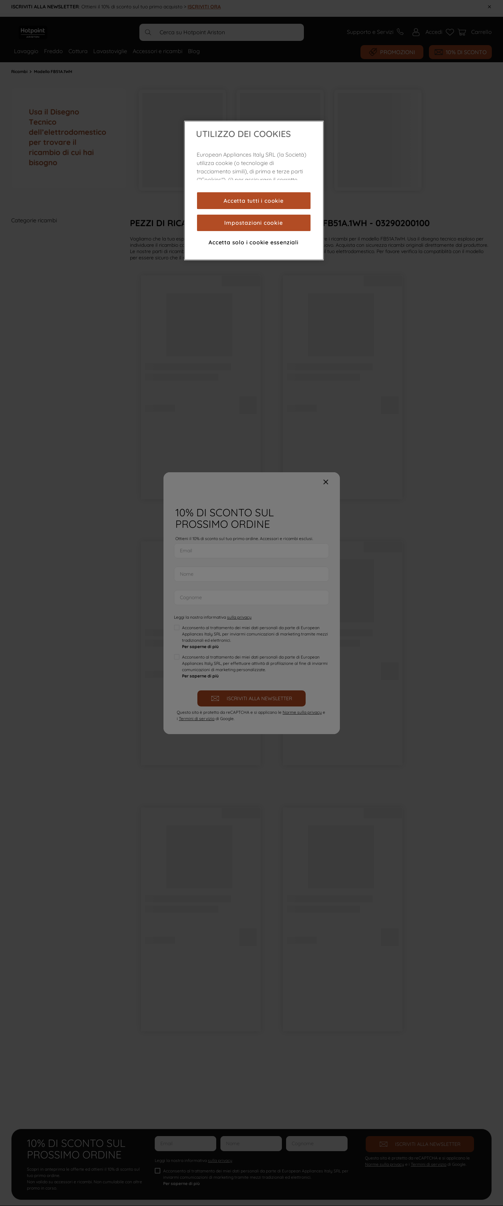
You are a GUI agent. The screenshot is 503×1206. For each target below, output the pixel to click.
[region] (254, 190)
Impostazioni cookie (253, 222)
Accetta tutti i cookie (254, 200)
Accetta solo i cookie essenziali (254, 242)
